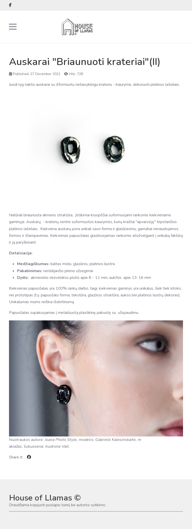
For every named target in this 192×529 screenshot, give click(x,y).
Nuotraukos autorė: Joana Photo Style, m (45, 439)
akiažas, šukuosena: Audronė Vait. (39, 446)
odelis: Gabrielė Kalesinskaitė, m (111, 439)
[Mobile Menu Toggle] (12, 27)
